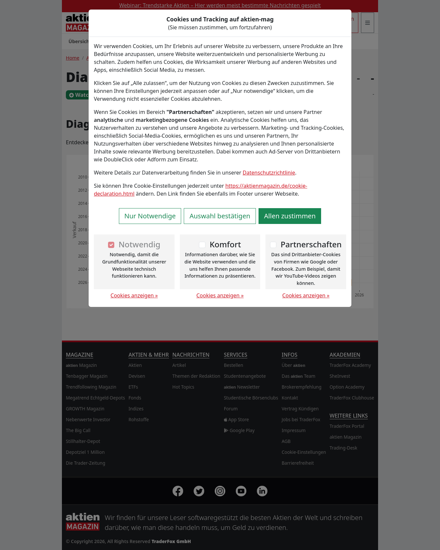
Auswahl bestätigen (219, 215)
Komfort (225, 244)
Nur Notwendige (150, 215)
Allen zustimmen (290, 215)
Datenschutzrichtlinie (269, 172)
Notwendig (139, 244)
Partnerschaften (311, 244)
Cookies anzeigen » (134, 295)
